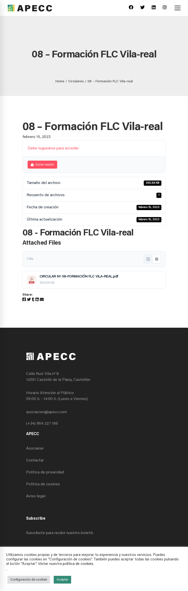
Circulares (76, 81)
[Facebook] (131, 8)
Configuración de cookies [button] (28, 579)
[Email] (42, 300)
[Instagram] (165, 8)
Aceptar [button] (62, 579)
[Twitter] (142, 8)
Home (59, 81)
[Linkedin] (154, 8)
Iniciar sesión (42, 164)
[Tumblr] (33, 300)
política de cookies (78, 564)
